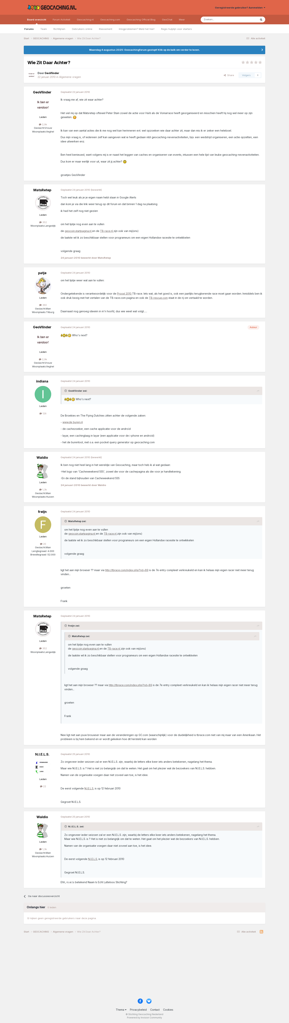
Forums (29, 28)
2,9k (43, 124)
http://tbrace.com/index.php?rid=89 (126, 570)
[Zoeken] (217, 19)
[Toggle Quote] (66, 390)
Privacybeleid (138, 1009)
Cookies (168, 1009)
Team (43, 28)
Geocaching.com (110, 19)
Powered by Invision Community (144, 1017)
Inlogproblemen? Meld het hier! (136, 28)
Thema (121, 1009)
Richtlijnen (59, 28)
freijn (42, 512)
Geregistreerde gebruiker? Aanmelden (240, 7)
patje (42, 273)
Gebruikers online (82, 28)
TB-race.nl (107, 230)
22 (43, 786)
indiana (42, 381)
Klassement (105, 28)
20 (43, 543)
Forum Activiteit (61, 19)
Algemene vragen (70, 76)
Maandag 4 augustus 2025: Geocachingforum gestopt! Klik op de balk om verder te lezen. (144, 49)
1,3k (43, 489)
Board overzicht (36, 21)
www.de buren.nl (72, 422)
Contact (155, 1009)
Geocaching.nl (85, 19)
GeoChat (167, 19)
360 (43, 304)
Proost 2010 (124, 293)
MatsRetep (42, 190)
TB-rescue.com (158, 297)
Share (229, 75)
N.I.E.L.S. (42, 754)
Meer (182, 19)
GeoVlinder (42, 92)
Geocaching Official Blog (141, 19)
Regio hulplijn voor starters (176, 28)
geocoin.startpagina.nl (78, 230)
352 (43, 222)
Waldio (42, 457)
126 (42, 413)
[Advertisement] (134, 967)
